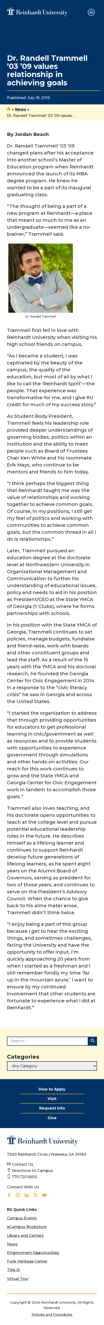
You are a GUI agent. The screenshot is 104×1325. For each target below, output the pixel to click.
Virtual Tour (18, 1279)
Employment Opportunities (33, 1253)
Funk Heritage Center (27, 1261)
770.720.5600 (24, 1177)
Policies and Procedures (52, 1314)
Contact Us (22, 1164)
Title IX (13, 1270)
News (20, 109)
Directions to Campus (32, 1170)
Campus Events (22, 1218)
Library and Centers (25, 1235)
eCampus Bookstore (26, 1227)
